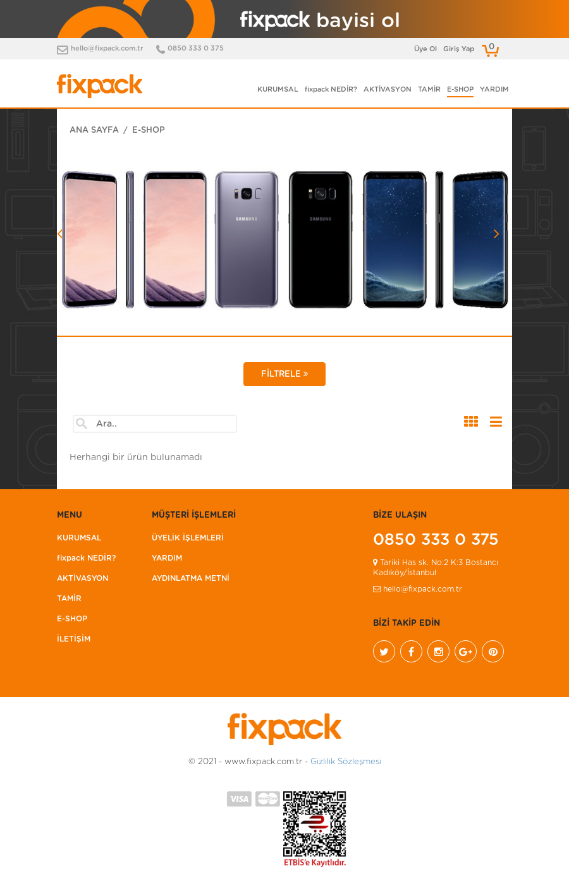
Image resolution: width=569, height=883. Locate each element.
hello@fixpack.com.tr (107, 48)
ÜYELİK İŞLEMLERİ (188, 538)
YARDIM (494, 89)
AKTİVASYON (388, 89)
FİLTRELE (284, 374)
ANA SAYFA (94, 130)
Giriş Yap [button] (458, 49)
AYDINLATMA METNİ (190, 578)
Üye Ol (425, 49)
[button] (91, 270)
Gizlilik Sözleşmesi (345, 762)
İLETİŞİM (73, 639)
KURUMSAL (277, 89)
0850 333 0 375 (196, 48)
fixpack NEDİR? (331, 89)
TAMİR (429, 89)
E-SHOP (460, 89)
